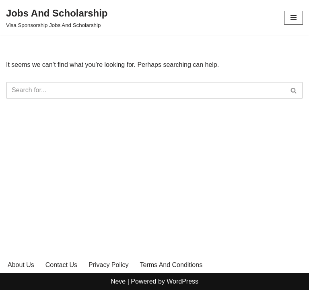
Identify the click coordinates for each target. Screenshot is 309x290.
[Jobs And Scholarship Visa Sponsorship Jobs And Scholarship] (56, 18)
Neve (118, 281)
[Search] (145, 90)
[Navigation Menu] (293, 18)
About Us (21, 264)
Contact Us (61, 264)
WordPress (182, 281)
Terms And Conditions (171, 264)
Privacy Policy (109, 264)
